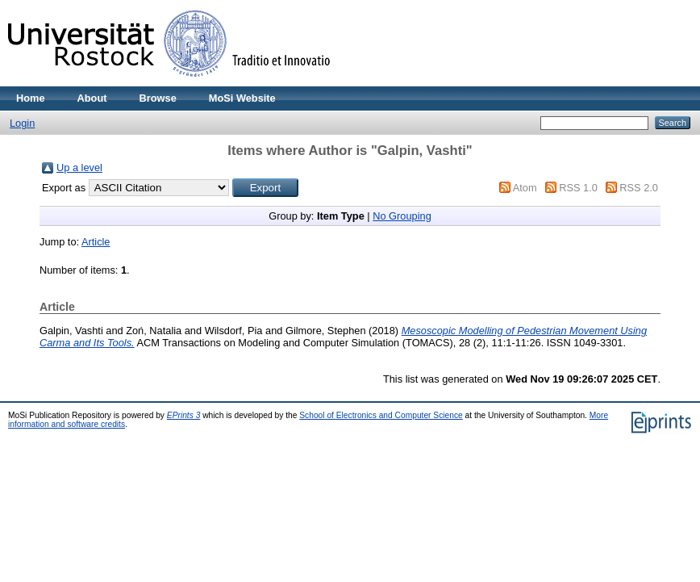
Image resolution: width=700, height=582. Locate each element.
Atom (525, 188)
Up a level (79, 167)
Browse (158, 98)
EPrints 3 (184, 415)
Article (95, 242)
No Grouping (402, 216)
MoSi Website (242, 98)
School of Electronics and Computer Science (381, 415)
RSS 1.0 (578, 188)
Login (22, 123)
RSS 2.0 (638, 188)
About (92, 98)
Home (30, 98)
